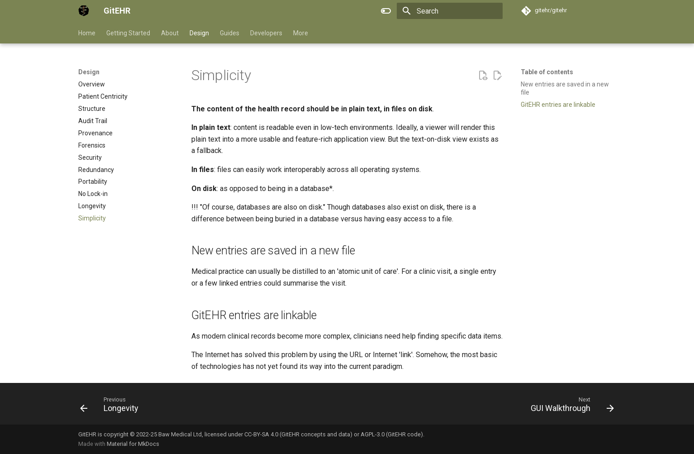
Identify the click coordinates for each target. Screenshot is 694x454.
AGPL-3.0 (373, 434)
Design (199, 33)
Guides (229, 33)
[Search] (450, 11)
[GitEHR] (84, 11)
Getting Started (128, 33)
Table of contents (547, 72)
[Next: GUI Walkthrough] (569, 406)
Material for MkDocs (133, 443)
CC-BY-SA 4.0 (261, 434)
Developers (266, 33)
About (170, 33)
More (300, 33)
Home (86, 33)
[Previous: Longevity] (112, 406)
